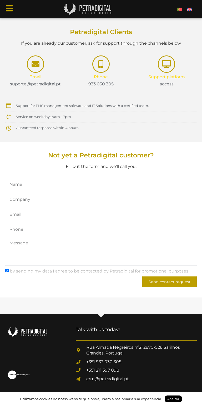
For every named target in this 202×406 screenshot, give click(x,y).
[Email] (35, 64)
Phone (101, 76)
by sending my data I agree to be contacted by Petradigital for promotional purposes (99, 271)
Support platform (166, 76)
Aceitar (173, 399)
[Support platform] (166, 64)
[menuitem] (180, 9)
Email (35, 76)
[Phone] (101, 64)
